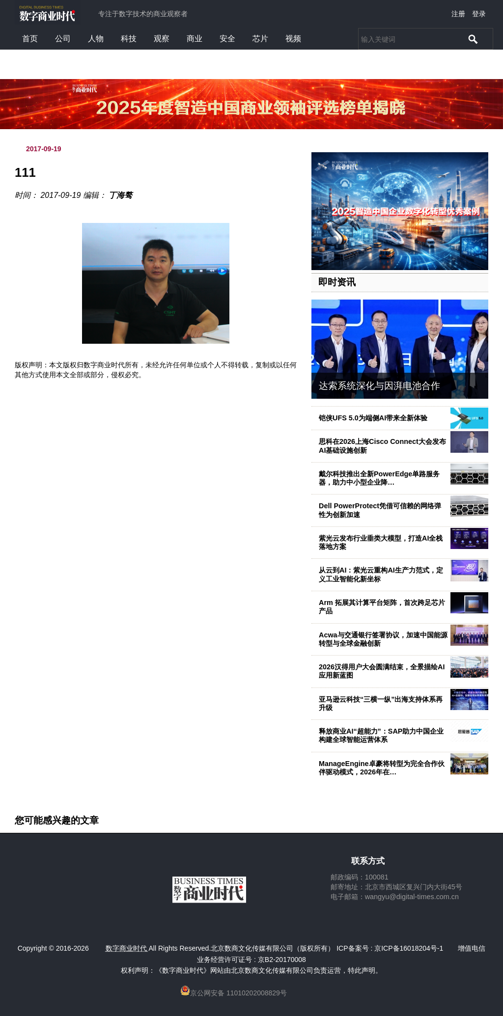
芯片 (260, 38)
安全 (227, 38)
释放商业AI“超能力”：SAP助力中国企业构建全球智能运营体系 (381, 735)
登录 (479, 14)
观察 (161, 38)
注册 (458, 14)
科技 (129, 38)
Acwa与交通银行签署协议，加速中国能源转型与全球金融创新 (383, 639)
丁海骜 (120, 195)
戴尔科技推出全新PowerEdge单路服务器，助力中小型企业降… (379, 478)
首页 (30, 38)
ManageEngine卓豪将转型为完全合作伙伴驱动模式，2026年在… (382, 768)
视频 (293, 38)
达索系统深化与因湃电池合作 (379, 386)
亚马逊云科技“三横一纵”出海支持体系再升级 (381, 703)
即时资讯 (337, 282)
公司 (63, 38)
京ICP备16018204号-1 (408, 948)
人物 (96, 38)
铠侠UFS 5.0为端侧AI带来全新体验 (373, 418)
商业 (194, 38)
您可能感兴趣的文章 (57, 820)
